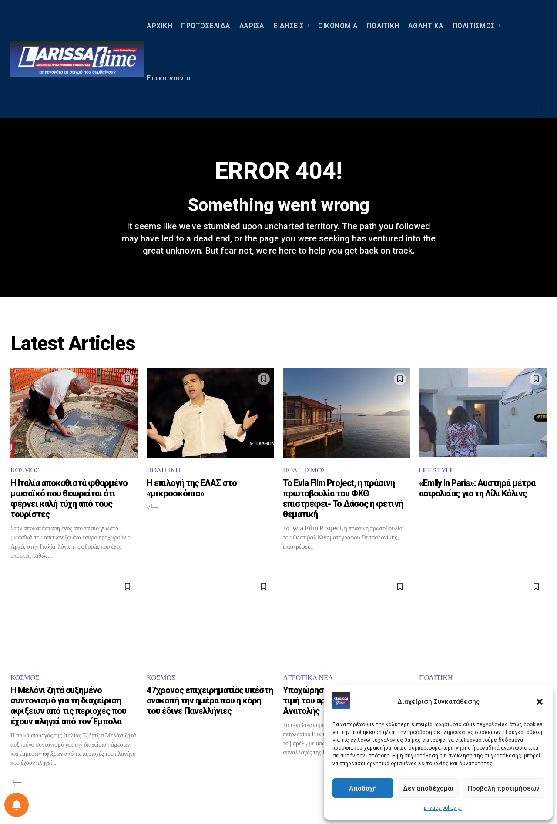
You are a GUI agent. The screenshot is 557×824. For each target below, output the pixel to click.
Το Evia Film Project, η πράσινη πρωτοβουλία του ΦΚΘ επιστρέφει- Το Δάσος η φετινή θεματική (343, 498)
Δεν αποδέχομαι (428, 788)
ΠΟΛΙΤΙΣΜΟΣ (304, 470)
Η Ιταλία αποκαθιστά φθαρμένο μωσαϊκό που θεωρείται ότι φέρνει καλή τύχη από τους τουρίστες (69, 498)
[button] (539, 701)
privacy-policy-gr (443, 808)
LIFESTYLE (436, 470)
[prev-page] (17, 782)
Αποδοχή (363, 788)
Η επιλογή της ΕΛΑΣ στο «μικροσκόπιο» (192, 488)
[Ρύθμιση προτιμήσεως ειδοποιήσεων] (16, 805)
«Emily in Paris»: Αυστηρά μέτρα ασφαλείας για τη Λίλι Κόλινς (477, 488)
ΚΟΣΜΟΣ (24, 470)
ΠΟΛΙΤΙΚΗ (163, 470)
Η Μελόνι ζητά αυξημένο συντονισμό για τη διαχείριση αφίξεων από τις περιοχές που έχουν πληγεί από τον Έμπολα (68, 706)
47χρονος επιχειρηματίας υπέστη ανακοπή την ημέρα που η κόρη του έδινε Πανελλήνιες (210, 700)
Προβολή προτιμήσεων (503, 788)
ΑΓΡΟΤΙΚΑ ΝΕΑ (308, 677)
